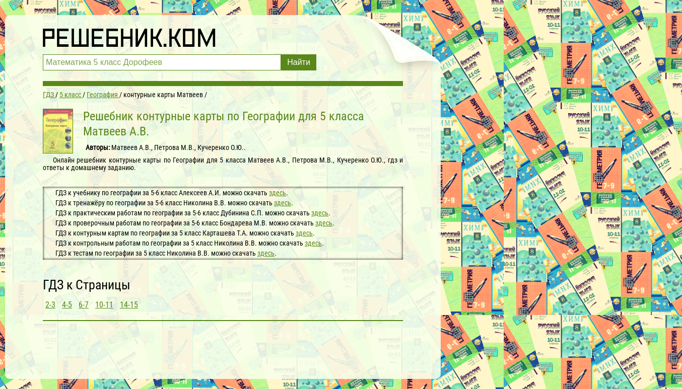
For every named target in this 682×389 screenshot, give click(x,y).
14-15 (129, 304)
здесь (277, 193)
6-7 (84, 304)
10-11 (104, 304)
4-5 (67, 304)
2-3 (50, 304)
